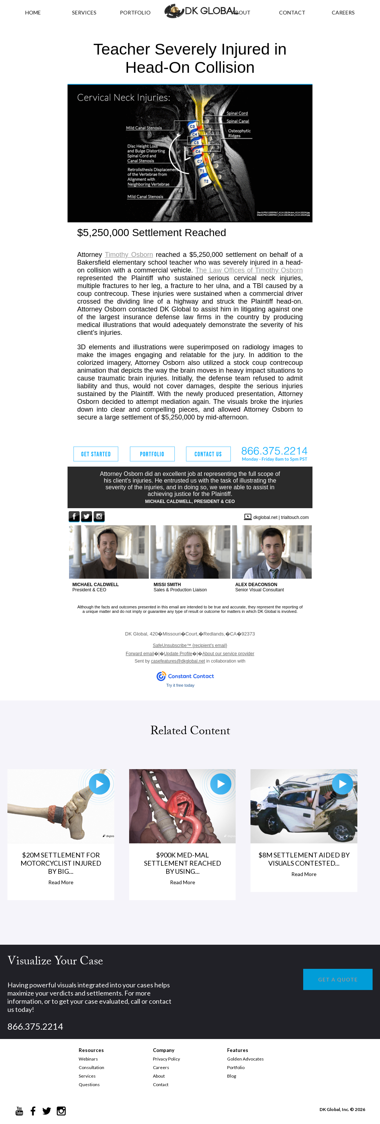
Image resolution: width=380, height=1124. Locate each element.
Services (84, 12)
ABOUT (241, 12)
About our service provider (228, 653)
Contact (160, 1084)
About (159, 1076)
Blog (231, 1076)
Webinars (88, 1059)
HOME (33, 12)
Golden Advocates (245, 1059)
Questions (89, 1084)
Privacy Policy (166, 1059)
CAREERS (343, 12)
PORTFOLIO (135, 12)
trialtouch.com (295, 517)
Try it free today (180, 685)
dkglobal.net (265, 517)
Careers (161, 1067)
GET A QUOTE (338, 979)
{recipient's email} (190, 645)
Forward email (140, 653)
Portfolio (236, 1067)
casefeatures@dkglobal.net (178, 661)
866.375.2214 (35, 1026)
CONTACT (292, 12)
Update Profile (178, 653)
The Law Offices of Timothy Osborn (249, 270)
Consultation (91, 1067)
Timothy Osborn (129, 254)
